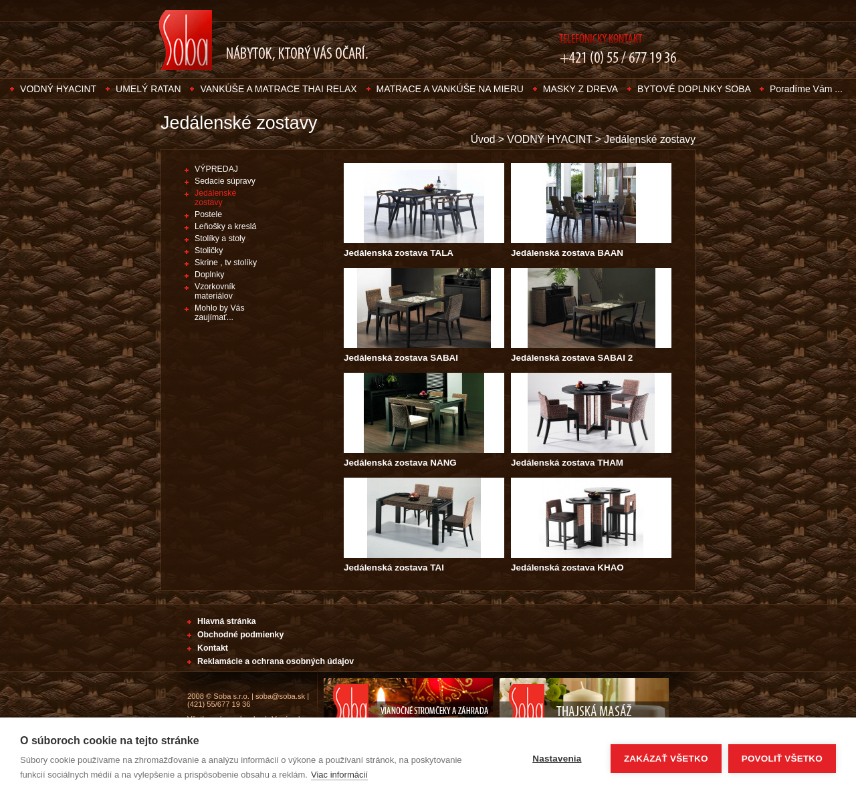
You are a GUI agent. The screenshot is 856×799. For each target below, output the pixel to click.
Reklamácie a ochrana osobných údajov (275, 661)
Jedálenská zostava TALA (398, 253)
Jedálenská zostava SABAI (401, 358)
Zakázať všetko (666, 759)
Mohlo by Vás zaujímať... (220, 312)
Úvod (483, 139)
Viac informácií (339, 775)
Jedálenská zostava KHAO (567, 568)
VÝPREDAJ (216, 169)
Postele (208, 214)
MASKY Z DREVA (580, 89)
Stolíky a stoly (220, 238)
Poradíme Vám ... (806, 89)
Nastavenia (556, 759)
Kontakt (212, 648)
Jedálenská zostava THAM (567, 463)
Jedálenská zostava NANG (400, 463)
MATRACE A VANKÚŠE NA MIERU (450, 89)
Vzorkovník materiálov (215, 291)
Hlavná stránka (226, 621)
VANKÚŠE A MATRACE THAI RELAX (278, 89)
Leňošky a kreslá (225, 226)
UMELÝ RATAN (148, 89)
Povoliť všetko (782, 759)
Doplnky (209, 274)
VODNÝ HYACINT (58, 89)
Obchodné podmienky (240, 634)
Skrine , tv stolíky (226, 262)
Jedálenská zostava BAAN (567, 253)
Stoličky (209, 250)
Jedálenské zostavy (650, 139)
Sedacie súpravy (225, 181)
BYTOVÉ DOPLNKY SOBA (695, 89)
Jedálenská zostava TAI (394, 568)
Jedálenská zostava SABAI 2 (572, 358)
